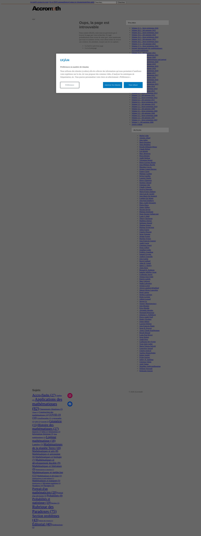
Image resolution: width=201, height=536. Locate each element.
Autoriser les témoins (113, 85)
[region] (101, 73)
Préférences (69, 85)
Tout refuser (133, 85)
